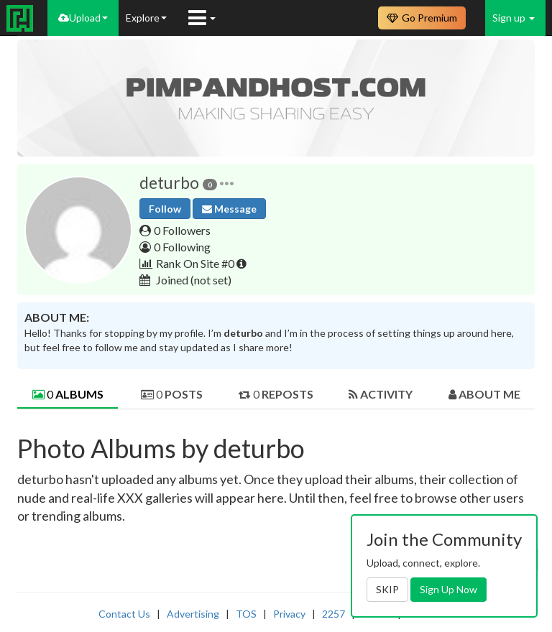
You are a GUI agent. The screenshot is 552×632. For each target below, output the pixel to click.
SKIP (387, 589)
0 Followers (182, 230)
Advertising (193, 614)
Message (229, 209)
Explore (146, 17)
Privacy (289, 614)
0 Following (182, 247)
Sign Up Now (448, 589)
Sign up (513, 17)
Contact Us (124, 614)
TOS (246, 614)
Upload (83, 17)
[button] (227, 183)
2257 (333, 614)
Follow (165, 209)
